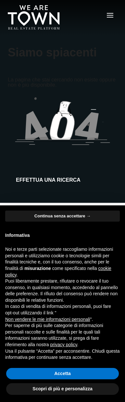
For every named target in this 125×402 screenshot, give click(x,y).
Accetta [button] (62, 373)
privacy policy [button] (63, 344)
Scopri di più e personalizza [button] (62, 388)
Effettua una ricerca (48, 180)
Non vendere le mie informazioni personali (47, 319)
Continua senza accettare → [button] (62, 215)
